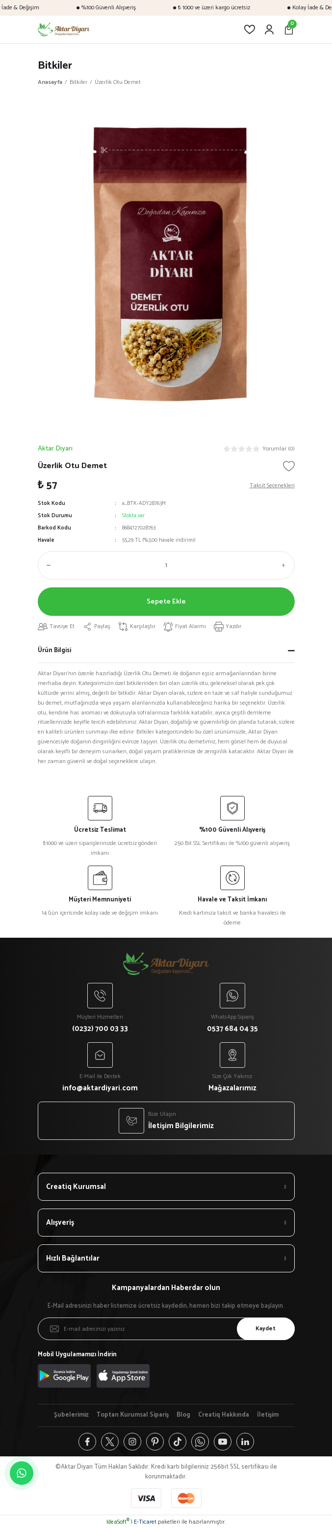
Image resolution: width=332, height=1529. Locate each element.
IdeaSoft (117, 1522)
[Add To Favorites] (289, 466)
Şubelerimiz (71, 1415)
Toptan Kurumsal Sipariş (133, 1415)
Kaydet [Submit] (265, 1328)
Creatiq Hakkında (223, 1415)
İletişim (268, 1415)
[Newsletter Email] (166, 1329)
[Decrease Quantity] (46, 565)
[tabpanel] (166, 262)
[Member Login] (269, 29)
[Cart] (289, 29)
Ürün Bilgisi (54, 650)
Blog (183, 1415)
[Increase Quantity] (286, 565)
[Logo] (64, 29)
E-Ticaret (145, 1522)
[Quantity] (166, 565)
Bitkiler (55, 65)
